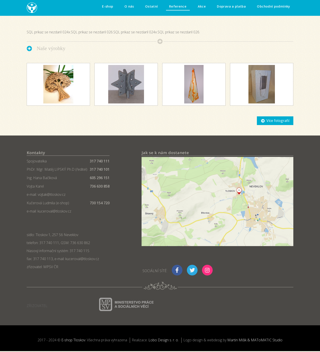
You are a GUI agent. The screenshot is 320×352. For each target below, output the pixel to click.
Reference (177, 6)
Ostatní (151, 6)
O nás (129, 6)
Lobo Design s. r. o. (163, 340)
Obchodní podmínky (273, 6)
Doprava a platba (231, 6)
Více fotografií (277, 120)
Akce (202, 6)
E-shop (107, 6)
